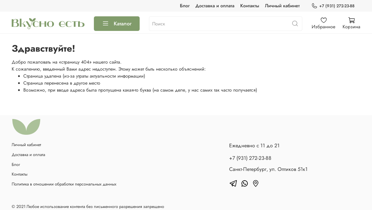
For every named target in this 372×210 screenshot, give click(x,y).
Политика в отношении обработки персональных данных (64, 184)
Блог (184, 5)
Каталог (116, 23)
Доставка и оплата (214, 5)
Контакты (249, 5)
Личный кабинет (282, 5)
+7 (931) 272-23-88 (333, 6)
